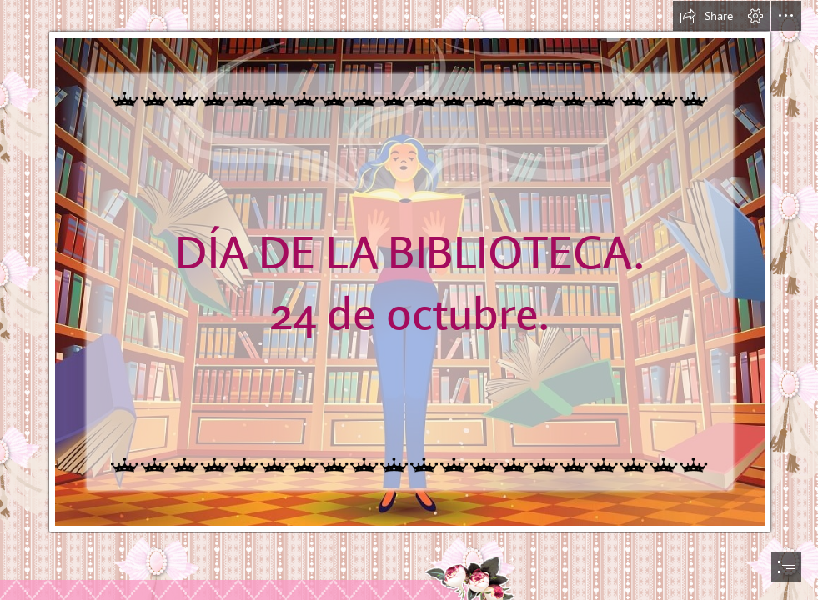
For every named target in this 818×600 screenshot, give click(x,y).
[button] (706, 16)
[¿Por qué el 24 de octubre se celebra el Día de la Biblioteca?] (409, 267)
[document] (409, 300)
